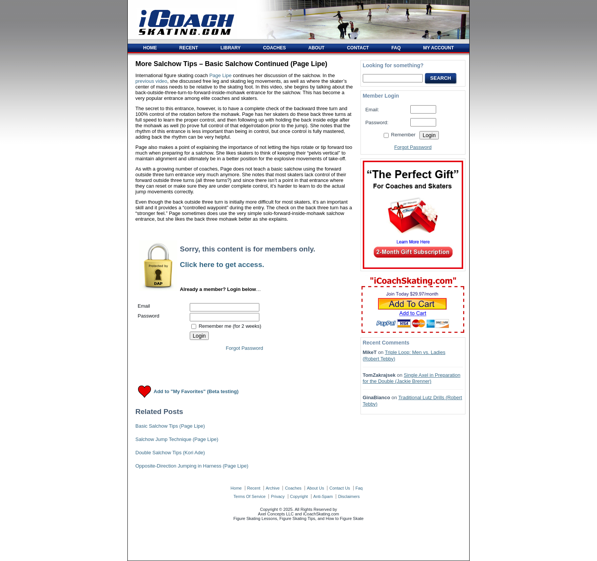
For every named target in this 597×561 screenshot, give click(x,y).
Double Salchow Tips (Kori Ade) (170, 452)
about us (315, 488)
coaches (293, 488)
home (235, 488)
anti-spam (323, 496)
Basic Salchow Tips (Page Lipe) (170, 426)
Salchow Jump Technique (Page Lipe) (176, 439)
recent (253, 488)
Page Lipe (220, 75)
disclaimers (349, 496)
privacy (277, 496)
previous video (151, 81)
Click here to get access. (222, 265)
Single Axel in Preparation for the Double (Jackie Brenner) (411, 378)
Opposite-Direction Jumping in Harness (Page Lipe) (191, 466)
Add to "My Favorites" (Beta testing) (196, 392)
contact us (339, 488)
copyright (299, 496)
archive (273, 488)
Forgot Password (244, 348)
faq (359, 488)
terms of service (249, 496)
